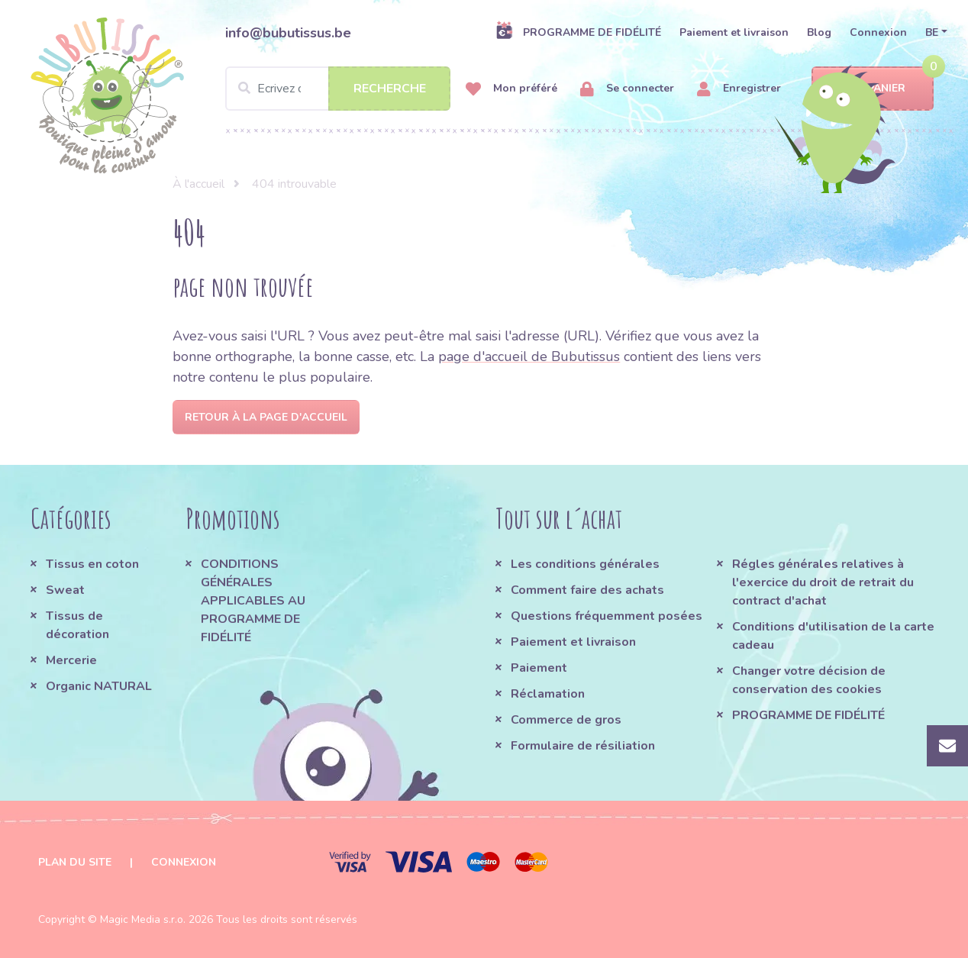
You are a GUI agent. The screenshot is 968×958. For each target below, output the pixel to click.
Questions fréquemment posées (606, 616)
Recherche (389, 88)
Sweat (65, 590)
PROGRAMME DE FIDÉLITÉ (578, 32)
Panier (873, 89)
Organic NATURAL (99, 686)
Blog (819, 32)
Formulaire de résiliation (583, 745)
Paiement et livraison (734, 32)
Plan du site (74, 862)
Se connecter (627, 89)
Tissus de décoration (77, 625)
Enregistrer (739, 89)
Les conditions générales (585, 564)
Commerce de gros (566, 719)
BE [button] (931, 32)
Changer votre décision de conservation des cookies (809, 680)
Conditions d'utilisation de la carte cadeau (833, 635)
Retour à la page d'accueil (266, 417)
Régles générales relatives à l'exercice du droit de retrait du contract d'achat (823, 582)
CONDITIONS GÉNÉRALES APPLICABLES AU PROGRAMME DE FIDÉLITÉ (253, 601)
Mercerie (71, 660)
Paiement (539, 668)
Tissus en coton (92, 564)
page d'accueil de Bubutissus (529, 356)
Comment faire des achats (587, 590)
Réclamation (548, 693)
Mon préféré (511, 89)
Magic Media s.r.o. (143, 919)
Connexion (878, 32)
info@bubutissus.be (288, 33)
